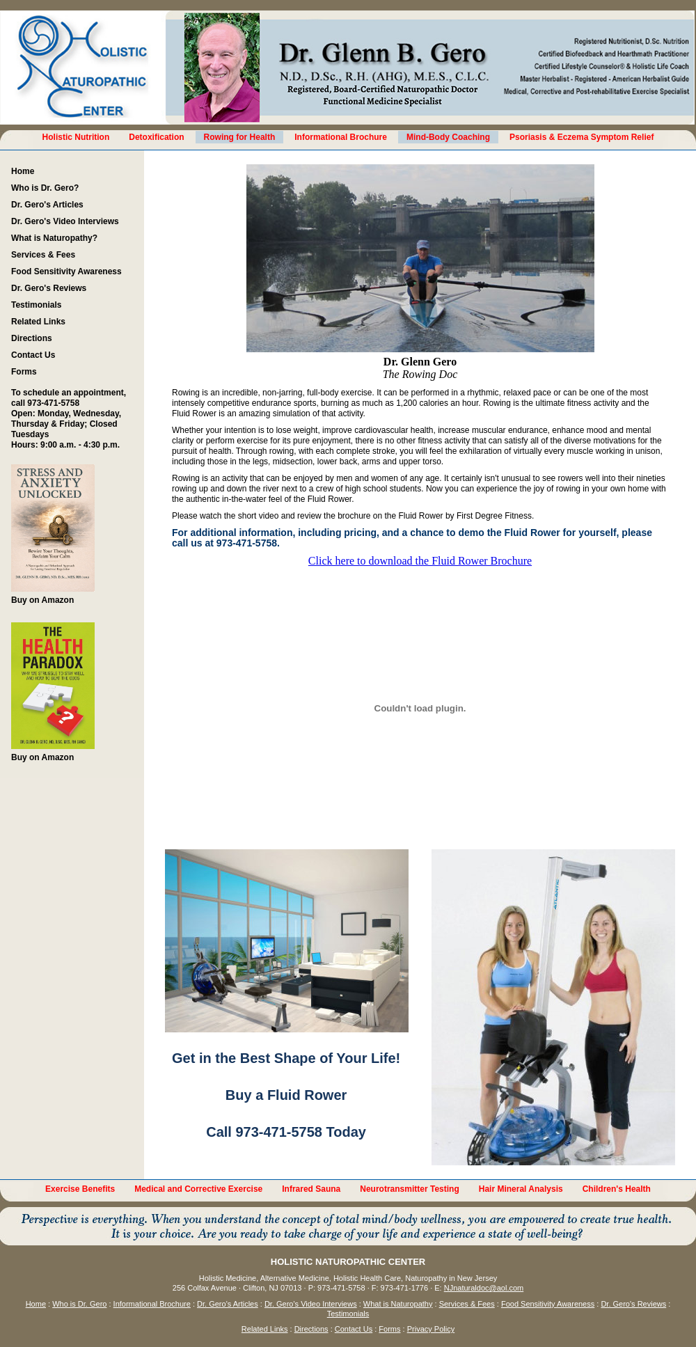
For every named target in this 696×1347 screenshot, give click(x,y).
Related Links (38, 321)
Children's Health (617, 1189)
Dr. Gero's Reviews (48, 288)
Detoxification (156, 137)
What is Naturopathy (398, 1304)
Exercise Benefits (80, 1189)
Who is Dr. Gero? (45, 188)
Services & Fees (43, 255)
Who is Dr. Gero (79, 1304)
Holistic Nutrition (76, 137)
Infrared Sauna (311, 1189)
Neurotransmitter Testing (409, 1189)
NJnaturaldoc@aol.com (484, 1288)
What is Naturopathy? (54, 238)
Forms (24, 372)
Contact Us (33, 355)
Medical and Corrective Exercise (198, 1189)
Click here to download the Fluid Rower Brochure (420, 561)
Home (22, 171)
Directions (31, 338)
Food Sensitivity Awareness (66, 271)
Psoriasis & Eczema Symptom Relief (581, 137)
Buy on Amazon (53, 534)
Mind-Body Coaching (448, 137)
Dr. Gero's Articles (47, 205)
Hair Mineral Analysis (521, 1189)
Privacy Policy (430, 1329)
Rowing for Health (240, 137)
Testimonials (36, 305)
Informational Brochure (340, 137)
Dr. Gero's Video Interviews (65, 221)
